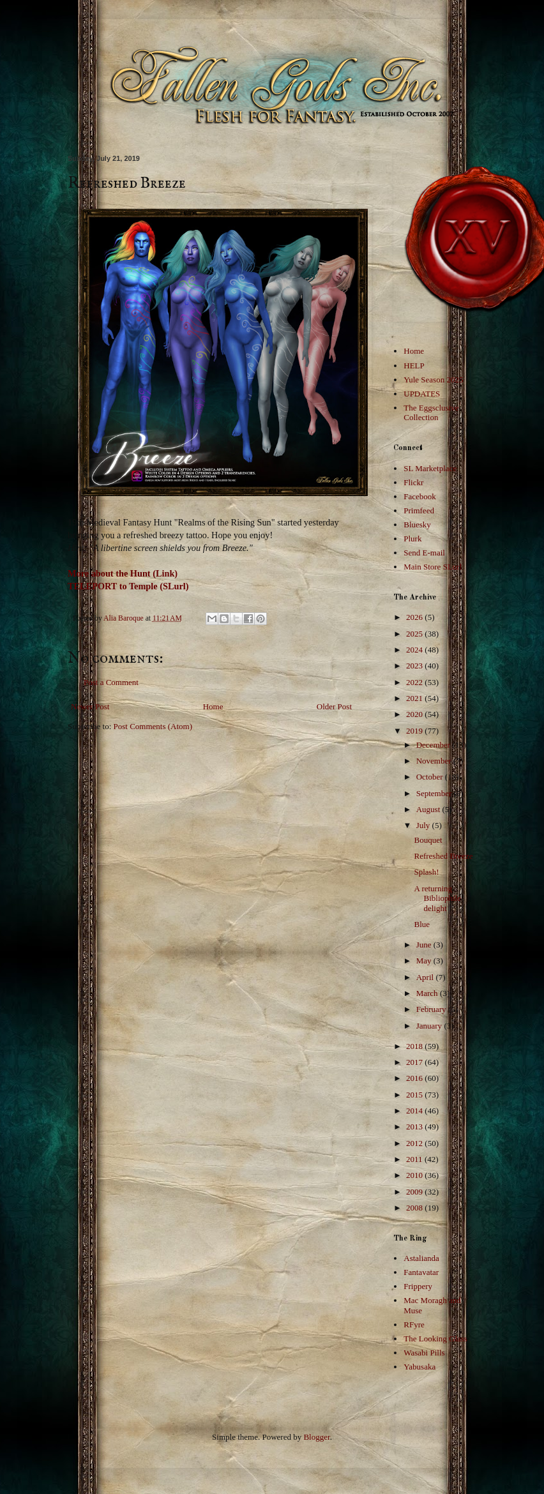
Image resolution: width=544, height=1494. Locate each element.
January (430, 1025)
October (430, 776)
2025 (415, 633)
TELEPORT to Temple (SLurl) (128, 586)
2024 (415, 649)
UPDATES (422, 393)
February (432, 1009)
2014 (415, 1110)
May (425, 960)
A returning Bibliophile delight (437, 898)
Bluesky (417, 524)
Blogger (316, 1437)
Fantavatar (421, 1272)
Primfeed (419, 510)
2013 (415, 1126)
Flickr (413, 482)
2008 (415, 1207)
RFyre (414, 1324)
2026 (415, 617)
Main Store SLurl (433, 566)
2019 (415, 731)
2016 (415, 1078)
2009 (415, 1191)
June (425, 944)
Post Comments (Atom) (153, 726)
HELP (414, 365)
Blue (422, 924)
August (429, 809)
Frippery (418, 1286)
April (426, 977)
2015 (415, 1094)
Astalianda (421, 1258)
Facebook (420, 496)
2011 (415, 1159)
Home (213, 706)
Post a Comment (111, 682)
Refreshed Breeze (443, 856)
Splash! (426, 872)
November (434, 761)
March (428, 993)
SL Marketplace (430, 468)
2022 (415, 682)
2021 (415, 698)
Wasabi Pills (424, 1352)
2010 (415, 1175)
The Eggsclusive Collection (431, 413)
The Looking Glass (435, 1338)
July (424, 825)
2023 (415, 665)
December (434, 745)
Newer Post (90, 706)
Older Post (334, 706)
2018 (415, 1046)
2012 (415, 1143)
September (435, 793)
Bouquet (428, 840)
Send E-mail (424, 552)
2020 (415, 714)
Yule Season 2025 (433, 379)
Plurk (412, 538)
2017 (415, 1062)
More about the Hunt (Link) (123, 573)
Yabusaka (419, 1366)
